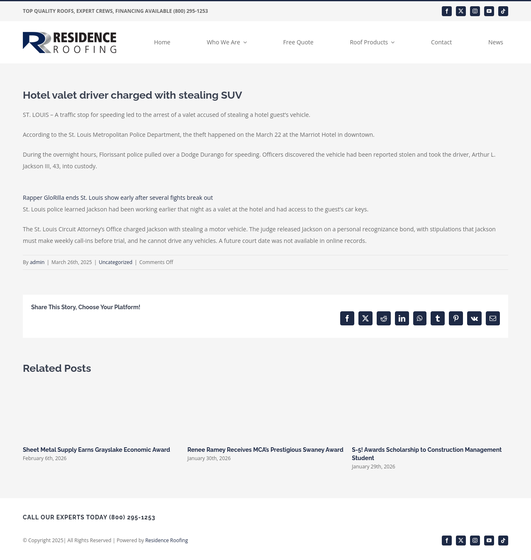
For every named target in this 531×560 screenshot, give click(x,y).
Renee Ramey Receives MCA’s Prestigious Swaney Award (265, 449)
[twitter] (461, 11)
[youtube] (489, 11)
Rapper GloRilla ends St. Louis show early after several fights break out (118, 197)
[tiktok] (503, 11)
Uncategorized (115, 262)
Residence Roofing (166, 540)
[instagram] (475, 11)
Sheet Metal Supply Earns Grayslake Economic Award (96, 449)
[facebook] (447, 11)
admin (37, 262)
